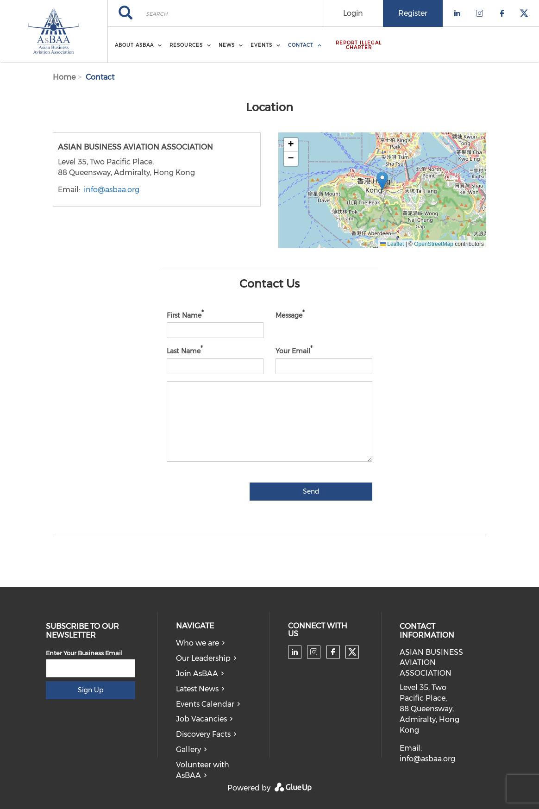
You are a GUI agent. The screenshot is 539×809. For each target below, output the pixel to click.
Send (311, 491)
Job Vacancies (201, 719)
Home (64, 77)
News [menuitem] (227, 45)
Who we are (197, 643)
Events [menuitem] (261, 45)
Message (289, 315)
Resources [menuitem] (186, 45)
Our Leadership (203, 658)
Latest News (197, 688)
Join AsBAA (197, 673)
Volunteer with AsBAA (202, 770)
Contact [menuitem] (300, 45)
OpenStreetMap (433, 244)
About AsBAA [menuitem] (134, 45)
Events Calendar (205, 704)
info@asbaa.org (111, 189)
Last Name (184, 351)
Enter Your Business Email (84, 653)
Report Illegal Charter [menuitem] (359, 45)
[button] (382, 180)
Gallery (188, 749)
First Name (184, 315)
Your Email (293, 351)
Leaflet (392, 244)
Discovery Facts (203, 734)
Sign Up (90, 690)
